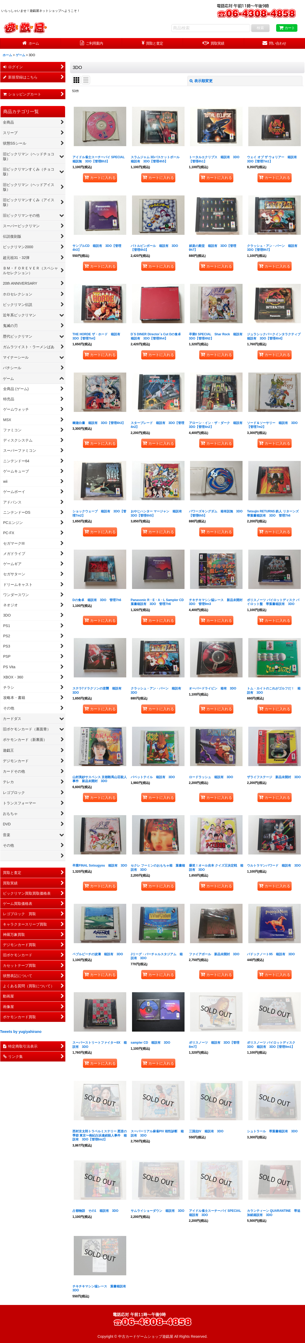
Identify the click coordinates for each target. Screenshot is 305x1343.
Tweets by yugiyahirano (20, 1031)
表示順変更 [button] (201, 81)
